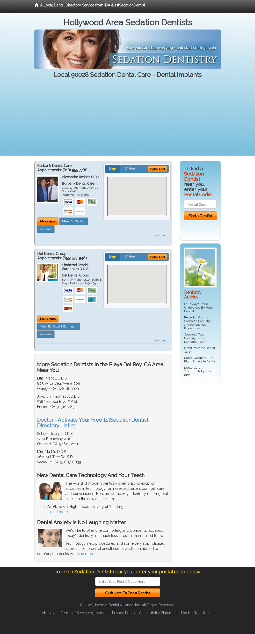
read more (59, 512)
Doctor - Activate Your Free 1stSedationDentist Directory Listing (92, 423)
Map (112, 169)
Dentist (189, 311)
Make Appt (48, 221)
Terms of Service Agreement (84, 613)
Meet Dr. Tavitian (73, 221)
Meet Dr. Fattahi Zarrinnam (58, 326)
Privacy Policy (123, 613)
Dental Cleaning (195, 358)
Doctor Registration (197, 613)
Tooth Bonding (195, 336)
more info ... (162, 235)
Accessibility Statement (158, 613)
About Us (49, 613)
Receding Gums (195, 317)
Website (46, 229)
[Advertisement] (127, 119)
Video (130, 169)
